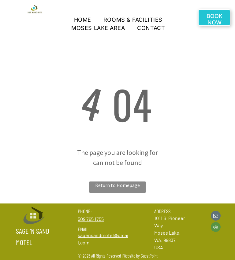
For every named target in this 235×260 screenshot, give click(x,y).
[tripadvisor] (216, 227)
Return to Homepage (117, 185)
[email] (216, 216)
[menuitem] (82, 20)
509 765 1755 (91, 219)
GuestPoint (149, 255)
